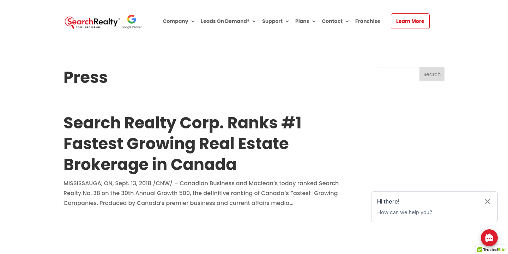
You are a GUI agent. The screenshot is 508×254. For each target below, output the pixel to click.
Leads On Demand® (225, 22)
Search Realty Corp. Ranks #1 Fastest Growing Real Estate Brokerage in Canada (183, 144)
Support (272, 22)
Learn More (410, 21)
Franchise (367, 22)
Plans (302, 22)
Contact (332, 22)
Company (175, 22)
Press (86, 77)
